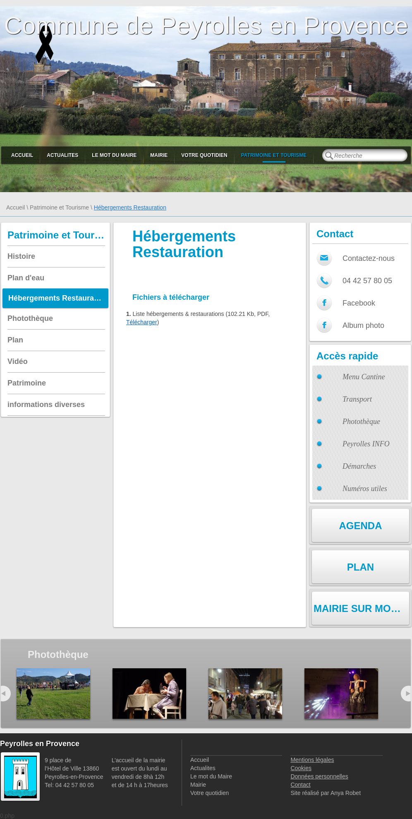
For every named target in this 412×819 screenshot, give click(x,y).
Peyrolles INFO (366, 444)
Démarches (359, 466)
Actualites (62, 155)
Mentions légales (312, 759)
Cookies (300, 768)
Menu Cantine (364, 377)
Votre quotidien (204, 155)
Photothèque (361, 421)
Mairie (159, 155)
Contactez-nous (369, 258)
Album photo (363, 325)
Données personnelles (319, 776)
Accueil (22, 155)
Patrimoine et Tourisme (274, 155)
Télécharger (141, 322)
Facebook (359, 303)
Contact (300, 784)
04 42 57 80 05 (367, 281)
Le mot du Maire (114, 155)
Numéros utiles (365, 488)
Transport (357, 399)
